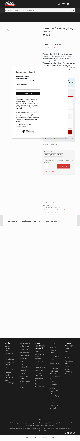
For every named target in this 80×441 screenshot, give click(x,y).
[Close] (67, 66)
